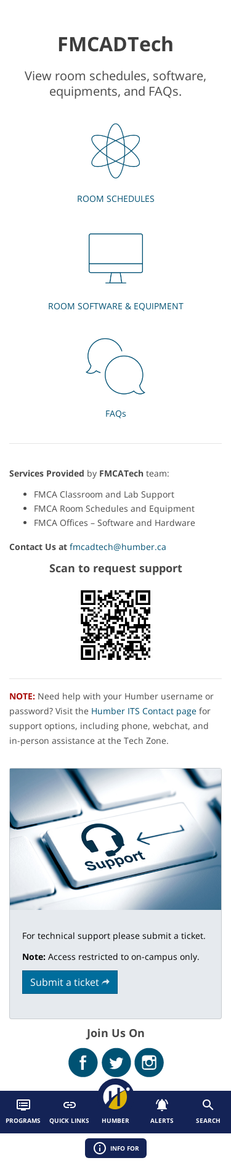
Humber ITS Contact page (144, 711)
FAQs (115, 413)
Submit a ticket (70, 982)
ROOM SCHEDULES (116, 198)
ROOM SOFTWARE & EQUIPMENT (116, 306)
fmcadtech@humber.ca (118, 546)
